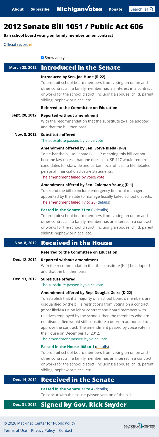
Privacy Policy (43, 430)
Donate (115, 9)
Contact (65, 430)
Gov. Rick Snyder (99, 404)
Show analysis (57, 57)
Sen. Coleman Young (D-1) (109, 184)
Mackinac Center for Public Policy (46, 423)
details (103, 202)
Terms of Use (15, 430)
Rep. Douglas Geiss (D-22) (109, 292)
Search (151, 9)
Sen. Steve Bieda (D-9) (106, 148)
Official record (16, 44)
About (18, 9)
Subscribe (40, 9)
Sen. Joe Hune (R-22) (86, 76)
